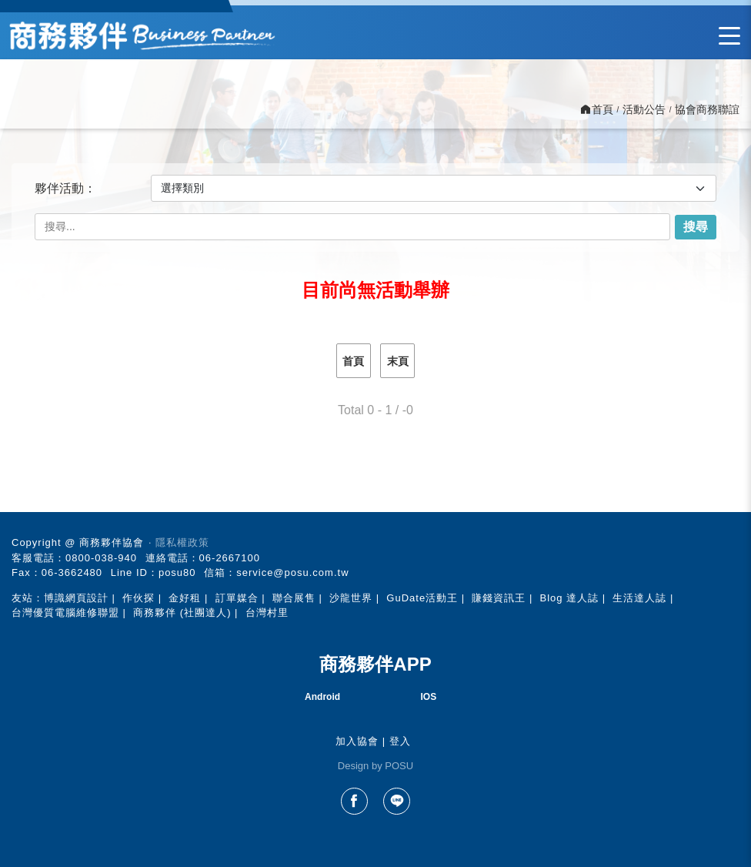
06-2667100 (229, 558)
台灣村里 (267, 612)
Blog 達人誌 (569, 598)
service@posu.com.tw (292, 572)
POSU (399, 766)
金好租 (185, 598)
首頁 (353, 361)
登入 (400, 741)
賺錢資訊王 (499, 598)
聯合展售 (293, 598)
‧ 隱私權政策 (179, 542)
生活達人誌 (639, 598)
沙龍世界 (350, 598)
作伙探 (138, 598)
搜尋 (695, 226)
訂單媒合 (237, 598)
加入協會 (357, 741)
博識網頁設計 (76, 598)
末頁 (398, 361)
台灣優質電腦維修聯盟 (65, 612)
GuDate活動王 (422, 598)
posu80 (177, 572)
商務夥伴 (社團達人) (182, 612)
